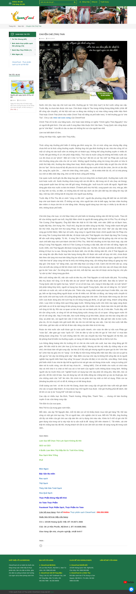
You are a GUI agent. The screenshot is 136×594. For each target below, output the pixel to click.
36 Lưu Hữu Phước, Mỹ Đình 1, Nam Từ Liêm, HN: (52, 567)
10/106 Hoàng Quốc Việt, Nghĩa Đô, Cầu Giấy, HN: (82, 567)
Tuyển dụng (105, 2)
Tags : (41, 541)
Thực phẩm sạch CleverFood (82, 512)
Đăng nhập (86, 2)
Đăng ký (94, 2)
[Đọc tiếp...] (14, 109)
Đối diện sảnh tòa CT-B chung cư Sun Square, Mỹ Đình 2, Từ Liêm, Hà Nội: (82, 575)
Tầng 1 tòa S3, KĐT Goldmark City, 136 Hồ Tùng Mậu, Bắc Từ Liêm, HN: (52, 575)
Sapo (52, 592)
